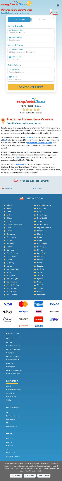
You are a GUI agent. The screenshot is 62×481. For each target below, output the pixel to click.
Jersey (39, 221)
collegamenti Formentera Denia (39, 143)
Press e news (10, 453)
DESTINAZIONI (34, 198)
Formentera (20, 164)
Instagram (9, 446)
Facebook (9, 442)
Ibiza (19, 157)
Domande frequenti (12, 360)
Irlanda (9, 266)
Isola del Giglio (12, 279)
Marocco (40, 240)
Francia (9, 247)
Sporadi (40, 279)
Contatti (9, 342)
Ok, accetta (16, 476)
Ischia (9, 272)
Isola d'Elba (11, 275)
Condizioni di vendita (13, 349)
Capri (9, 212)
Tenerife (40, 285)
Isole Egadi (41, 208)
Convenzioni (10, 393)
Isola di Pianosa (13, 285)
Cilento (9, 218)
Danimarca (11, 234)
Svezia (39, 282)
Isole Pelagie (42, 215)
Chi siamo (9, 339)
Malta (39, 237)
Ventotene (41, 295)
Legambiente (10, 419)
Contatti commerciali (13, 346)
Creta (9, 228)
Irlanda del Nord (13, 269)
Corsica (9, 221)
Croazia (9, 231)
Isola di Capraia (12, 282)
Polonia (40, 260)
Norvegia (40, 250)
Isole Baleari (11, 291)
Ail (7, 412)
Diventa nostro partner (13, 389)
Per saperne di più (35, 471)
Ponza (39, 263)
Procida (40, 266)
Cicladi (9, 215)
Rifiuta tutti (29, 476)
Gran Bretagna (12, 253)
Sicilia (39, 272)
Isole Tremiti (42, 218)
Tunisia (40, 288)
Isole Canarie (12, 295)
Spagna (40, 275)
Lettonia (40, 231)
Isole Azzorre (12, 288)
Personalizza (44, 476)
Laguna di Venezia (44, 228)
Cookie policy (10, 367)
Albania (9, 205)
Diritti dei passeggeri (13, 374)
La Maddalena (42, 224)
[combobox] (31, 33)
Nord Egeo (41, 247)
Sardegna (40, 269)
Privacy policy (10, 363)
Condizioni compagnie (13, 356)
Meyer (8, 423)
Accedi (8, 386)
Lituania (40, 234)
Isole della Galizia (44, 205)
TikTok (8, 449)
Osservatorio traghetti (13, 456)
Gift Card (9, 400)
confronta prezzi (31, 87)
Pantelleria (41, 256)
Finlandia (10, 244)
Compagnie (10, 353)
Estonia (9, 240)
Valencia (30, 137)
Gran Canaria (11, 256)
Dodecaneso (11, 237)
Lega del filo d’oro (12, 426)
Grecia (9, 260)
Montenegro (42, 244)
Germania (10, 250)
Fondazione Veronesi (13, 416)
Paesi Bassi (41, 253)
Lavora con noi (11, 396)
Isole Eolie (41, 212)
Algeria (9, 208)
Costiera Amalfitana (14, 224)
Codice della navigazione (14, 370)
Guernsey (10, 263)
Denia (5, 140)
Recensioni (9, 439)
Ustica (39, 291)
